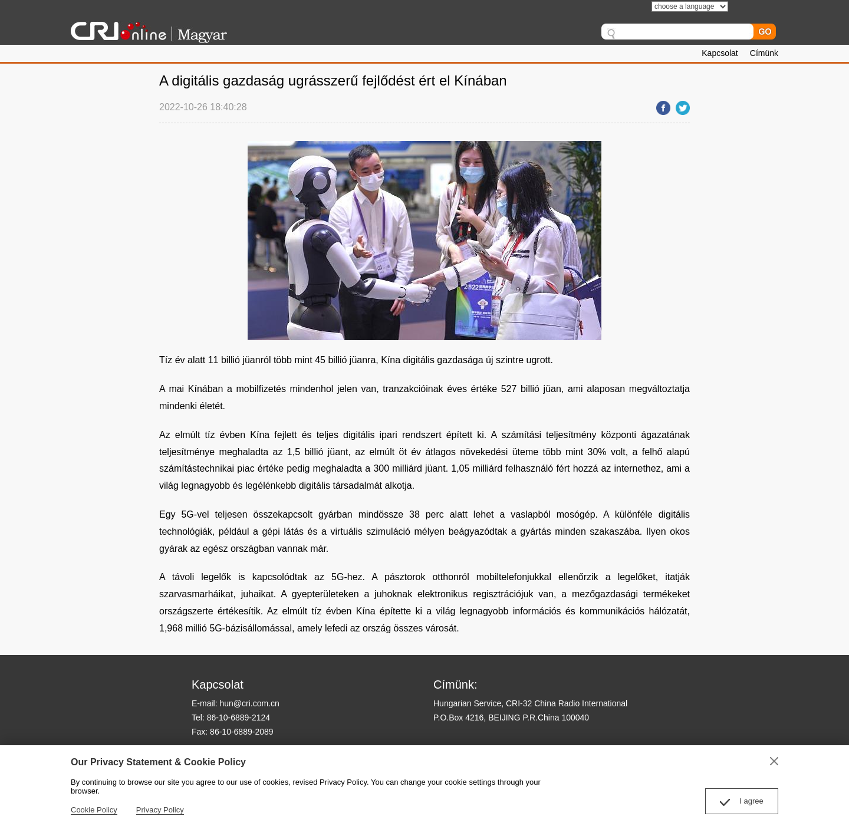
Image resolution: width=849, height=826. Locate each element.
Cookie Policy (94, 809)
